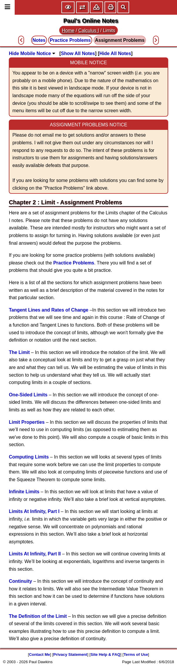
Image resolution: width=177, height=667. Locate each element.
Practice (70, 40)
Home (68, 30)
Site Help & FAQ (105, 654)
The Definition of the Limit (38, 616)
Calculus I (88, 30)
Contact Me (39, 654)
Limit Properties (27, 422)
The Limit (19, 352)
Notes (39, 40)
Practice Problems (73, 262)
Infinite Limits (24, 491)
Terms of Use (136, 654)
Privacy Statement (70, 654)
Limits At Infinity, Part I (34, 511)
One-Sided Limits (28, 394)
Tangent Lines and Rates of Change (48, 309)
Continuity (20, 581)
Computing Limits (29, 456)
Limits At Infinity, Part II (35, 553)
